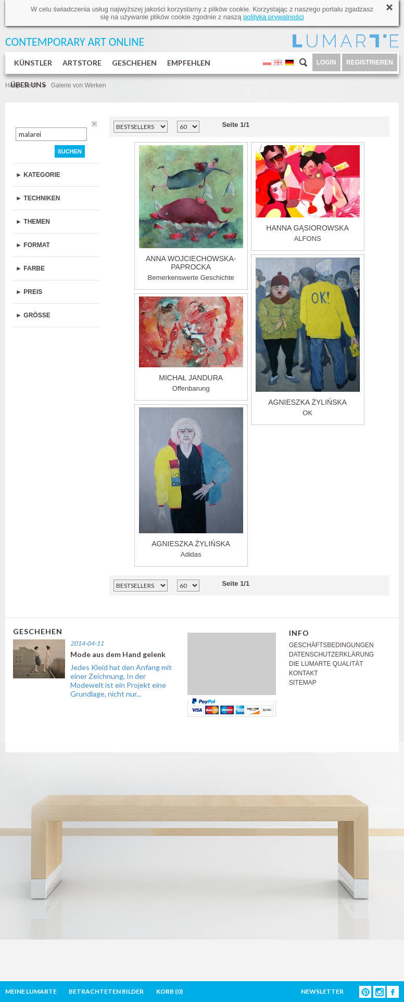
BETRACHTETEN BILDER (106, 991)
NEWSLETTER (322, 991)
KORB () (169, 991)
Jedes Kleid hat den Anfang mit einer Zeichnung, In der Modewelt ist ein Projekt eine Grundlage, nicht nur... (121, 680)
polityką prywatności (273, 17)
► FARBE (30, 268)
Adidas (191, 482)
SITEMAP (303, 682)
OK (308, 337)
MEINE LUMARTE (31, 991)
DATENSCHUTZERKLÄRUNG (331, 654)
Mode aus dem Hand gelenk (118, 654)
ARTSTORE (82, 62)
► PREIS (29, 292)
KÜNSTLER (33, 62)
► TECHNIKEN (38, 198)
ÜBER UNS (28, 84)
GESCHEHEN (134, 62)
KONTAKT (303, 673)
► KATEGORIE (38, 174)
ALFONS (308, 193)
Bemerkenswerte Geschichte (191, 213)
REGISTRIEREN (369, 62)
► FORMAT (33, 245)
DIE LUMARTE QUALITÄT (326, 663)
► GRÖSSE (33, 315)
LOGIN (326, 62)
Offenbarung (191, 344)
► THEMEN (33, 221)
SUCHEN (70, 151)
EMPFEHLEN (188, 62)
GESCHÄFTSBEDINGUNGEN (331, 645)
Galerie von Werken (78, 85)
